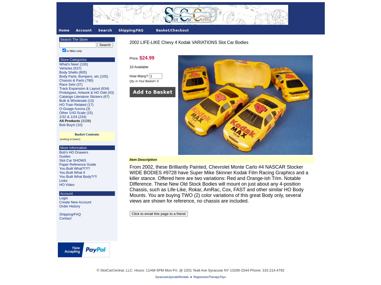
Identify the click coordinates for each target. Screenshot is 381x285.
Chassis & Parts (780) (76, 80)
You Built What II (72, 173)
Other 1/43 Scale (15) (76, 113)
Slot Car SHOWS (72, 160)
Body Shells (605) (73, 72)
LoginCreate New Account (75, 200)
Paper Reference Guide (77, 164)
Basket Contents (87, 134)
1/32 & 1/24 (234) (72, 117)
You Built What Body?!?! (78, 177)
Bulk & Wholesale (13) (76, 101)
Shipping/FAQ (70, 214)
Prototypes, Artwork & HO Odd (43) (86, 93)
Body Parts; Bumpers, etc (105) (83, 76)
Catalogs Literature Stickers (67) (84, 97)
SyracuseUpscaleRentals (172, 277)
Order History (69, 206)
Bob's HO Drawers (73, 152)
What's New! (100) (73, 64)
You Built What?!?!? (74, 168)
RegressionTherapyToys (209, 277)
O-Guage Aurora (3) (74, 109)
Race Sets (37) (71, 84)
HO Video (67, 185)
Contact (65, 218)
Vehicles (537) (70, 68)
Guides (64, 156)
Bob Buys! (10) (71, 125)
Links (63, 181)
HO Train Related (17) (76, 105)
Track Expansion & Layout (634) (84, 88)
